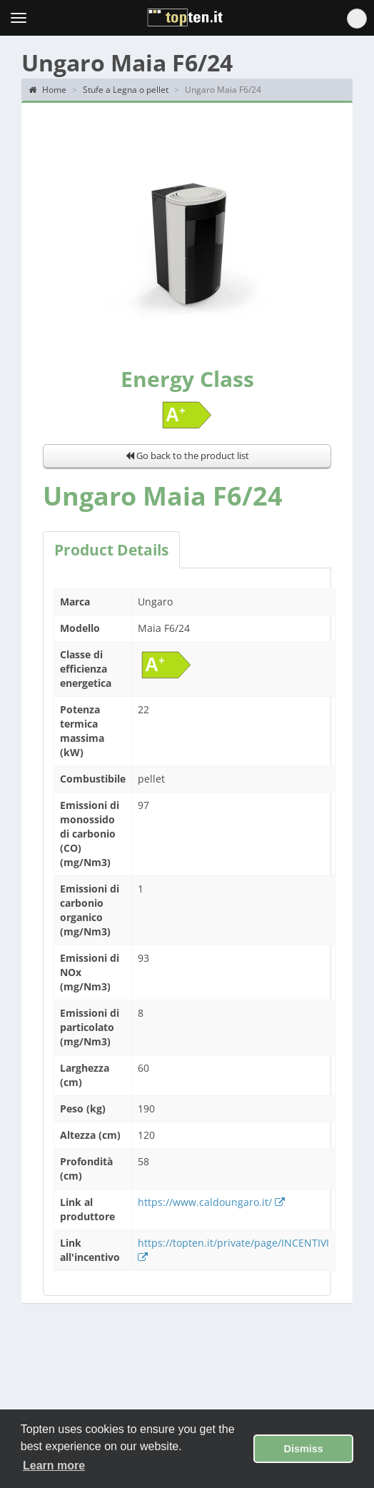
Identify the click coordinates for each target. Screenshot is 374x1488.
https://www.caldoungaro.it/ (211, 1202)
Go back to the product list (187, 455)
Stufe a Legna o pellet (125, 90)
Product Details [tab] (111, 550)
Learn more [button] (54, 1465)
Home (47, 90)
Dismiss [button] (303, 1448)
